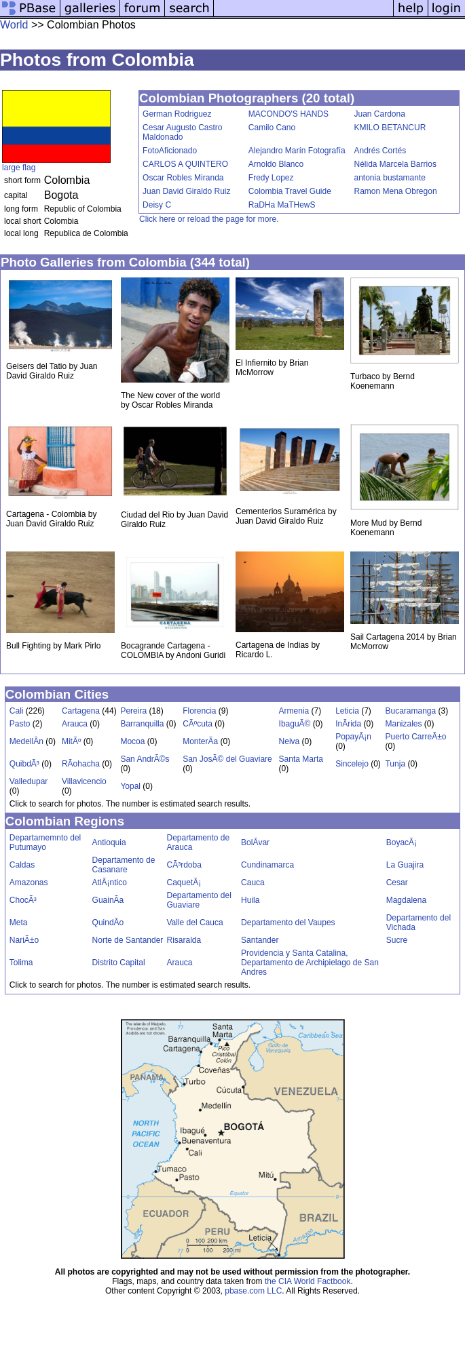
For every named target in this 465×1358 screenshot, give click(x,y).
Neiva (289, 741)
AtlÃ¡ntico (109, 882)
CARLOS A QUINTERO (185, 164)
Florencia (199, 711)
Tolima (21, 962)
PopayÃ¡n (353, 736)
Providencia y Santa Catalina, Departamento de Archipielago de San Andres (310, 962)
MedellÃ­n (26, 741)
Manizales (403, 724)
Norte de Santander (128, 940)
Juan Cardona (379, 114)
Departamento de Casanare (123, 864)
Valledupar (29, 781)
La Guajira (405, 865)
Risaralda (183, 940)
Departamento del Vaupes (288, 922)
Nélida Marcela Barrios (395, 164)
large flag (18, 167)
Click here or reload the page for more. (208, 219)
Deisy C (157, 205)
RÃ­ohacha (81, 764)
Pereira (133, 711)
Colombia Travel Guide (289, 191)
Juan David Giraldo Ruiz (186, 191)
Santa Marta (301, 759)
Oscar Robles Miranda (183, 177)
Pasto (20, 724)
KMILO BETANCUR (390, 127)
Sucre (396, 940)
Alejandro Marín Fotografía (297, 150)
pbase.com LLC (253, 1291)
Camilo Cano (271, 127)
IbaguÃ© (295, 724)
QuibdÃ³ (24, 764)
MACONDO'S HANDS (288, 114)
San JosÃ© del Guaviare (227, 759)
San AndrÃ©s (144, 759)
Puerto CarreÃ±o (415, 736)
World (14, 25)
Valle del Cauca (194, 922)
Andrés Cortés (380, 150)
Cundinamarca (267, 865)
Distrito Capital (118, 962)
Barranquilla (142, 724)
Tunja (395, 764)
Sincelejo (352, 764)
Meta (19, 922)
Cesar (397, 882)
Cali (17, 711)
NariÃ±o (24, 940)
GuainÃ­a (108, 900)
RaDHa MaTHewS (282, 205)
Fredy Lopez (271, 177)
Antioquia (109, 842)
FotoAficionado (170, 150)
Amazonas (29, 882)
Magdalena (406, 900)
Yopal (130, 786)
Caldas (22, 865)
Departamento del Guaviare (198, 900)
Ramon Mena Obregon (395, 191)
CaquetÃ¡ (183, 882)
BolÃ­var (255, 842)
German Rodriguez (177, 114)
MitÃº (71, 741)
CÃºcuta (197, 724)
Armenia (294, 711)
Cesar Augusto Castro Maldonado (182, 132)
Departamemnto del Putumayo (45, 842)
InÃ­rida (348, 724)
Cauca (253, 882)
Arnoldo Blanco (275, 164)
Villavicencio (84, 781)
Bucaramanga (410, 711)
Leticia (347, 711)
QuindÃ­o (108, 922)
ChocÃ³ (23, 900)
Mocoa (132, 741)
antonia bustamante (390, 177)
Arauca (75, 724)
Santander (259, 940)
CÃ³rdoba (183, 865)
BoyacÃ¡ (401, 842)
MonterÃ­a (200, 741)
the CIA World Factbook (308, 1281)
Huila (250, 900)
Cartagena (81, 711)
